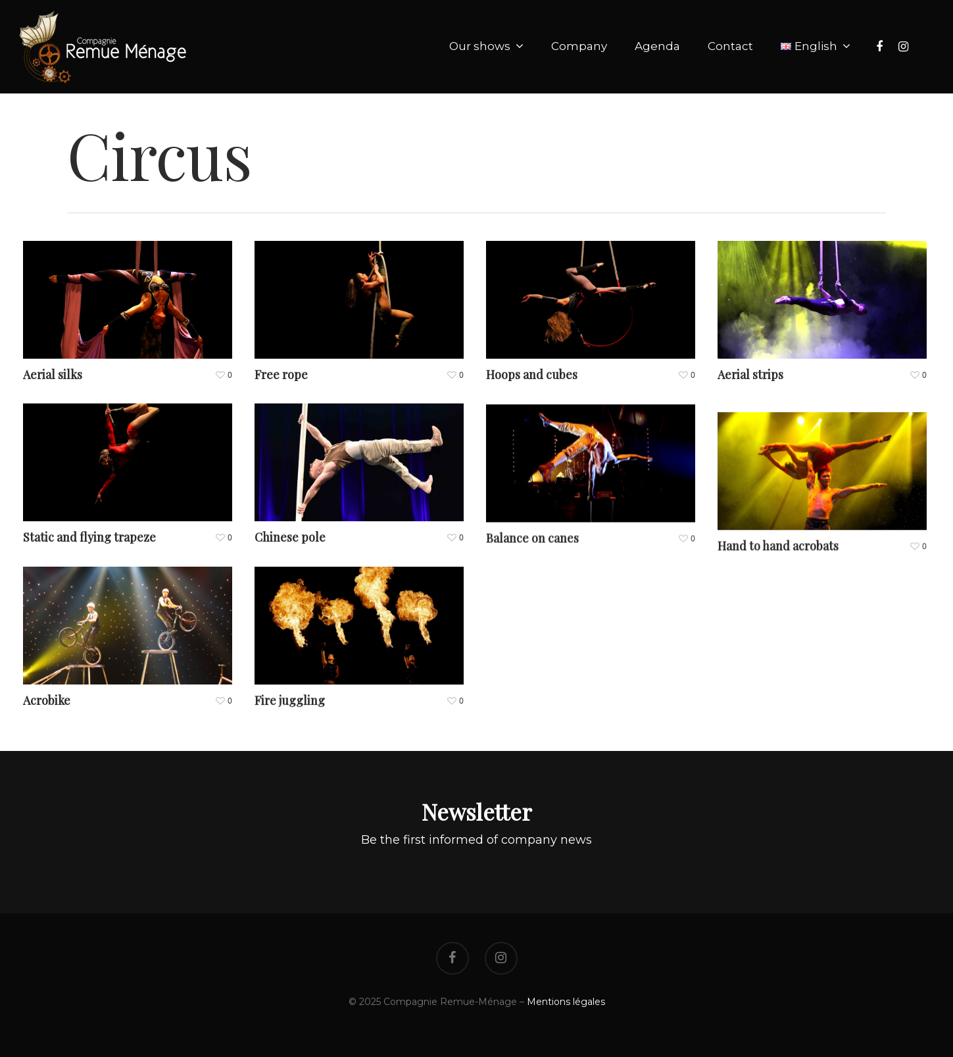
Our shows (485, 47)
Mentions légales (566, 1002)
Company (579, 46)
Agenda (657, 46)
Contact (730, 46)
